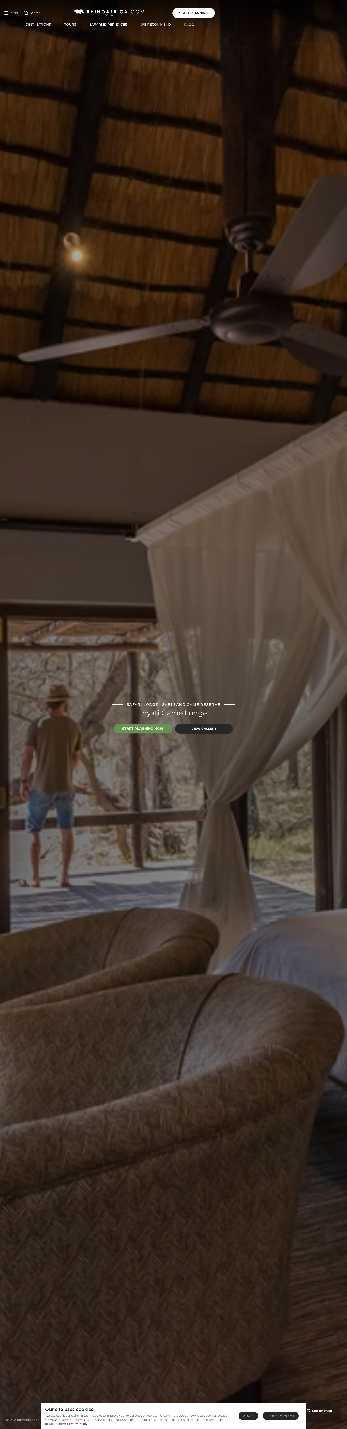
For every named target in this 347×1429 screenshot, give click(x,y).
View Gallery (204, 728)
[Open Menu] (11, 13)
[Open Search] (32, 13)
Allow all (248, 1415)
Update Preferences (280, 1415)
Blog (253, 25)
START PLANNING (321, 13)
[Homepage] (7, 1419)
